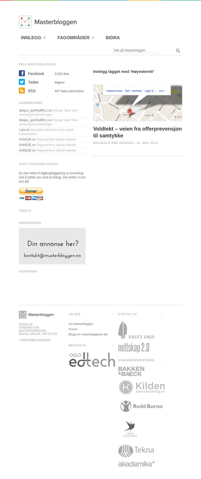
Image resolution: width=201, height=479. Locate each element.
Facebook (36, 74)
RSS (32, 91)
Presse (73, 329)
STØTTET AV (127, 314)
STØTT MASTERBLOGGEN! (39, 164)
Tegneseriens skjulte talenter (56, 139)
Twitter (33, 82)
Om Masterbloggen (81, 323)
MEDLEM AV (77, 345)
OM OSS (75, 314)
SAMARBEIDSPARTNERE (136, 360)
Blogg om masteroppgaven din (88, 334)
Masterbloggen (63, 22)
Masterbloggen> (36, 314)
